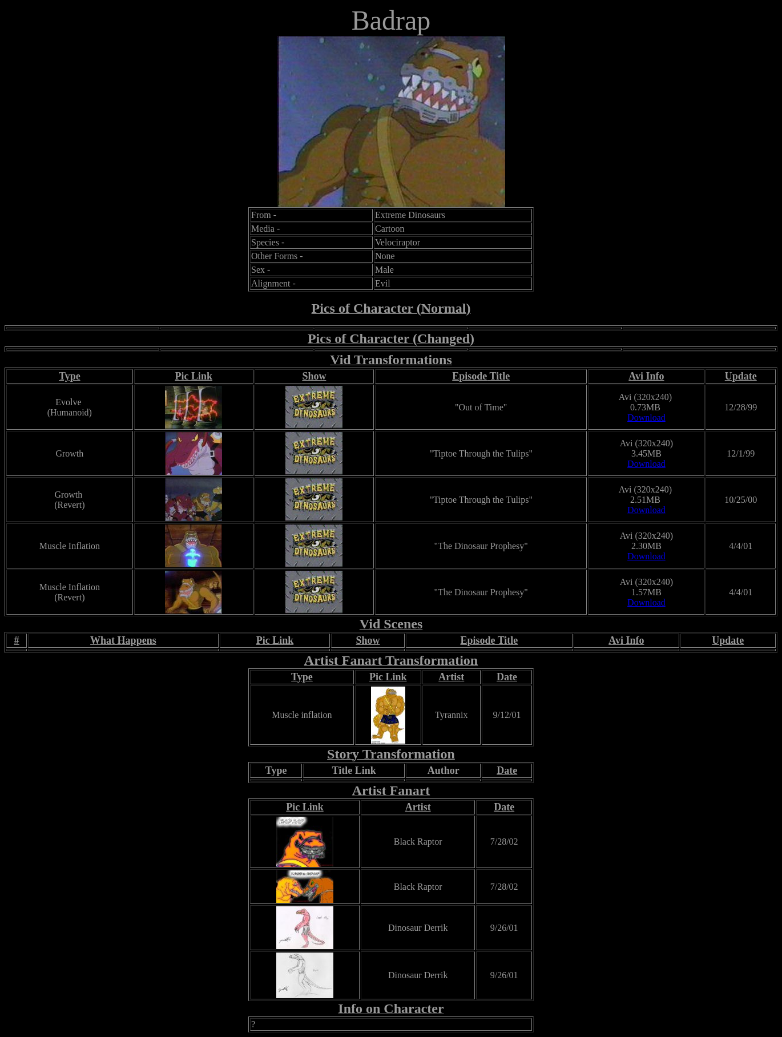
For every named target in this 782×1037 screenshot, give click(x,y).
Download (646, 417)
